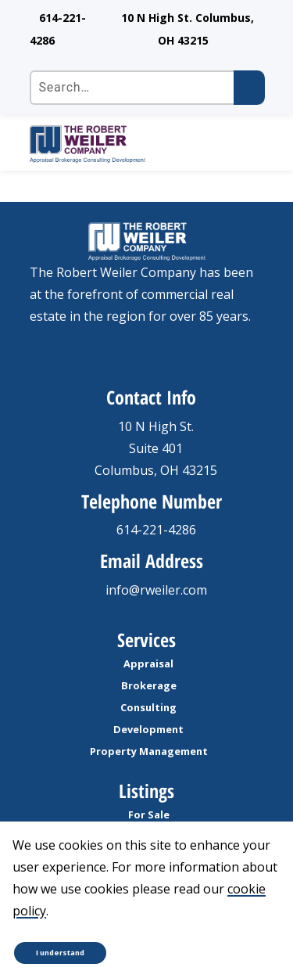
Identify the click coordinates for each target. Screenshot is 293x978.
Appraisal (148, 663)
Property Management (149, 751)
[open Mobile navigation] (246, 144)
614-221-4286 (156, 529)
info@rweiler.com (156, 590)
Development (148, 729)
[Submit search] (249, 87)
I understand (60, 952)
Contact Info (151, 397)
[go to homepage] (130, 144)
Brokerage (149, 685)
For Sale (149, 814)
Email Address (151, 560)
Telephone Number (151, 501)
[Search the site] (147, 87)
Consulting (148, 707)
